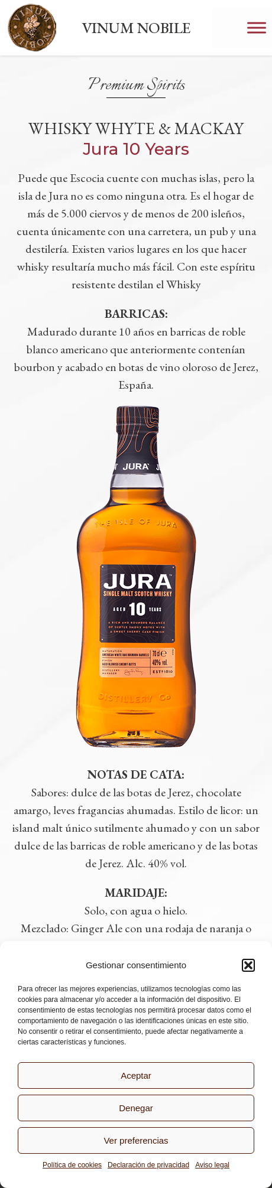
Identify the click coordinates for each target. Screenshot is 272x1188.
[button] (248, 965)
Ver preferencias (135, 1140)
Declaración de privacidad (148, 1165)
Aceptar (136, 1075)
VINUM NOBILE (136, 28)
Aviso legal (212, 1165)
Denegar (136, 1108)
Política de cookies (72, 1165)
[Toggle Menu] (256, 27)
